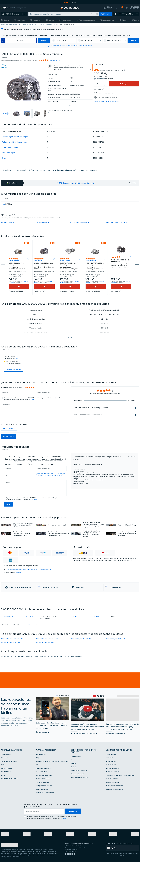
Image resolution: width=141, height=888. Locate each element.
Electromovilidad (111, 780)
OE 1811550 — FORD (8, 224)
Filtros (124, 20)
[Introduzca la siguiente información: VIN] (19, 484)
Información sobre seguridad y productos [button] (106, 101)
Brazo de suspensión (112, 794)
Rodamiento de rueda (112, 798)
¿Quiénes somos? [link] (6, 780)
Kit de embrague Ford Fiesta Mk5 (12, 665)
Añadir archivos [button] (9, 437)
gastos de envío (99, 78)
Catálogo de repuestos (29, 24)
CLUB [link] (74, 2)
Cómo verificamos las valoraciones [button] (88, 423)
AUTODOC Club (41, 780)
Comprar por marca (112, 805)
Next (137, 275)
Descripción (8, 171)
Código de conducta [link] (42, 815)
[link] (13, 8)
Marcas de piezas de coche (114, 815)
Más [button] (33, 408)
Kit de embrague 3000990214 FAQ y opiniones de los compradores (28, 578)
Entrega (73, 789)
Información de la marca (39, 171)
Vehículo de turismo (12, 14)
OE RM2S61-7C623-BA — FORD (116, 224)
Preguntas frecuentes (88, 171)
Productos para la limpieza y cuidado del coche (120, 801)
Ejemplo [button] (93, 14)
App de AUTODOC (6, 794)
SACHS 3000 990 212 (58, 682)
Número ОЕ (21, 171)
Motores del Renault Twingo (127, 534)
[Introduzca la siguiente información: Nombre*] (17, 401)
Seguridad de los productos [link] (79, 803)
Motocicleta (21, 20)
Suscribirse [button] (72, 838)
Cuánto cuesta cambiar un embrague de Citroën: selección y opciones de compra (91, 542)
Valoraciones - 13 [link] (14, 269)
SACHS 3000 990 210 (75, 682)
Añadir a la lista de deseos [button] (106, 93)
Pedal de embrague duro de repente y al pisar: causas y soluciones (127, 542)
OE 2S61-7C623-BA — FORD (80, 224)
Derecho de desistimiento (44, 801)
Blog (37, 784)
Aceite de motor (108, 20)
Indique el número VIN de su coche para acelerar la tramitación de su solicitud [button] (51, 483)
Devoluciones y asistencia (79, 796)
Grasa (4, 159)
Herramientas (66, 20)
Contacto (18, 581)
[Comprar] (19, 295)
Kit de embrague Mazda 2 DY (81, 665)
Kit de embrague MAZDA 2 (45, 668)
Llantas (51, 20)
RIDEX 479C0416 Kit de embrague (19, 275)
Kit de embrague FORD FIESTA (116, 665)
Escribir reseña (8, 445)
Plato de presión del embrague (14, 143)
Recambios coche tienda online (10, 24)
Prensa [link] (3, 791)
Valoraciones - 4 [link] (39, 269)
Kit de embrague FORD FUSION (11, 668)
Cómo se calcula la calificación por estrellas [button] (92, 416)
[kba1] (20, 40)
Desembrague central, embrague (15, 138)
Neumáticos (37, 20)
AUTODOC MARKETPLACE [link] (9, 805)
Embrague (41, 24)
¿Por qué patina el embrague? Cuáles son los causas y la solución (23, 534)
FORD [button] (7, 200)
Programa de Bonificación (9, 787)
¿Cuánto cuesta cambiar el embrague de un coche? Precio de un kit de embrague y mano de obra (93, 533)
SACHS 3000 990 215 (8, 682)
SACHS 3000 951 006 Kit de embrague (44, 274)
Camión (6, 20)
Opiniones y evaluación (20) (64, 171)
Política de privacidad (42, 808)
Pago (72, 786)
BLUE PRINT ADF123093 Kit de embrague (96, 275)
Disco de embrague (10, 148)
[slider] (29, 396)
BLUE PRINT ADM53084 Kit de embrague (70, 275)
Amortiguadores (111, 787)
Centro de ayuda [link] (76, 782)
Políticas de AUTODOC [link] (43, 805)
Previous (3, 275)
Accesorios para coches (87, 20)
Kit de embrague (51, 24)
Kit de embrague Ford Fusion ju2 (47, 665)
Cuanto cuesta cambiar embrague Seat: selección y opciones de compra (22, 542)
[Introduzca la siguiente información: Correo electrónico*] (52, 401)
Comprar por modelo (112, 808)
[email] (44, 838)
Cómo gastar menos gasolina (57, 534)
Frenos (136, 20)
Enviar (8, 513)
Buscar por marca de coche (114, 812)
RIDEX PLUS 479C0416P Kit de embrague (121, 272)
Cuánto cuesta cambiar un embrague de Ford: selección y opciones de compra (58, 542)
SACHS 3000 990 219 (41, 682)
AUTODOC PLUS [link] (6, 798)
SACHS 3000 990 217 (25, 682)
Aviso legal (4, 784)
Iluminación (109, 784)
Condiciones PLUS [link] (41, 798)
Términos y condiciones (43, 794)
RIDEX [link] (3, 801)
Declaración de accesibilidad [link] (45, 819)
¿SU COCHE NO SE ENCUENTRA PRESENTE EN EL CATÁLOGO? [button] (70, 46)
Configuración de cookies (44, 812)
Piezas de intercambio (78, 800)
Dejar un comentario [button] (13, 378)
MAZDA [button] (8, 205)
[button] (110, 8)
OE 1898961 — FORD (43, 224)
